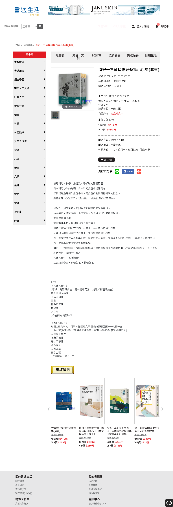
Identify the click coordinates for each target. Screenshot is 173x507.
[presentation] (48, 403)
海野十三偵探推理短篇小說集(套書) (55, 45)
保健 (16, 150)
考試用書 (19, 70)
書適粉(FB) (20, 473)
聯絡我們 (130, 477)
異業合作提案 (95, 465)
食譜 (16, 203)
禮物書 (18, 211)
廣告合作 (93, 477)
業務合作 (93, 473)
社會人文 (19, 97)
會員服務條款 (58, 473)
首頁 (17, 45)
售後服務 (130, 473)
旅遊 (16, 194)
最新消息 (19, 469)
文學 (16, 176)
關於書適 (19, 465)
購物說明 (130, 469)
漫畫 (16, 167)
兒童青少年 (20, 141)
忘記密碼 (56, 465)
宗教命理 (19, 61)
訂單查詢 (56, 469)
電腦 (16, 114)
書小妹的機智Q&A (134, 465)
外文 (16, 220)
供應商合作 (94, 469)
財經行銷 (19, 106)
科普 (16, 123)
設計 (16, 185)
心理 (16, 158)
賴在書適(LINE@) (23, 477)
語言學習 (19, 79)
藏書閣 (28, 45)
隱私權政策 (57, 477)
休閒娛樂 (19, 132)
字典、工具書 (21, 88)
